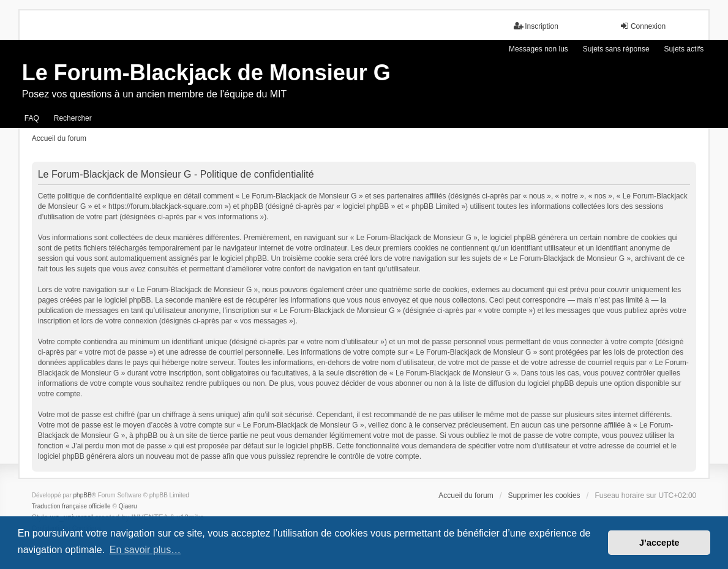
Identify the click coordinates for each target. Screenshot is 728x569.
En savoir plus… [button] (145, 550)
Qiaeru (128, 506)
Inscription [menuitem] (536, 26)
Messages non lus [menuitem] (538, 49)
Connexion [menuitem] (643, 26)
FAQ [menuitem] (31, 118)
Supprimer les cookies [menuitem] (544, 495)
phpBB (82, 495)
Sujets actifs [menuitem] (684, 49)
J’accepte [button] (659, 543)
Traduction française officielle (71, 506)
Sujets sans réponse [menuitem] (616, 49)
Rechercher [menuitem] (73, 118)
